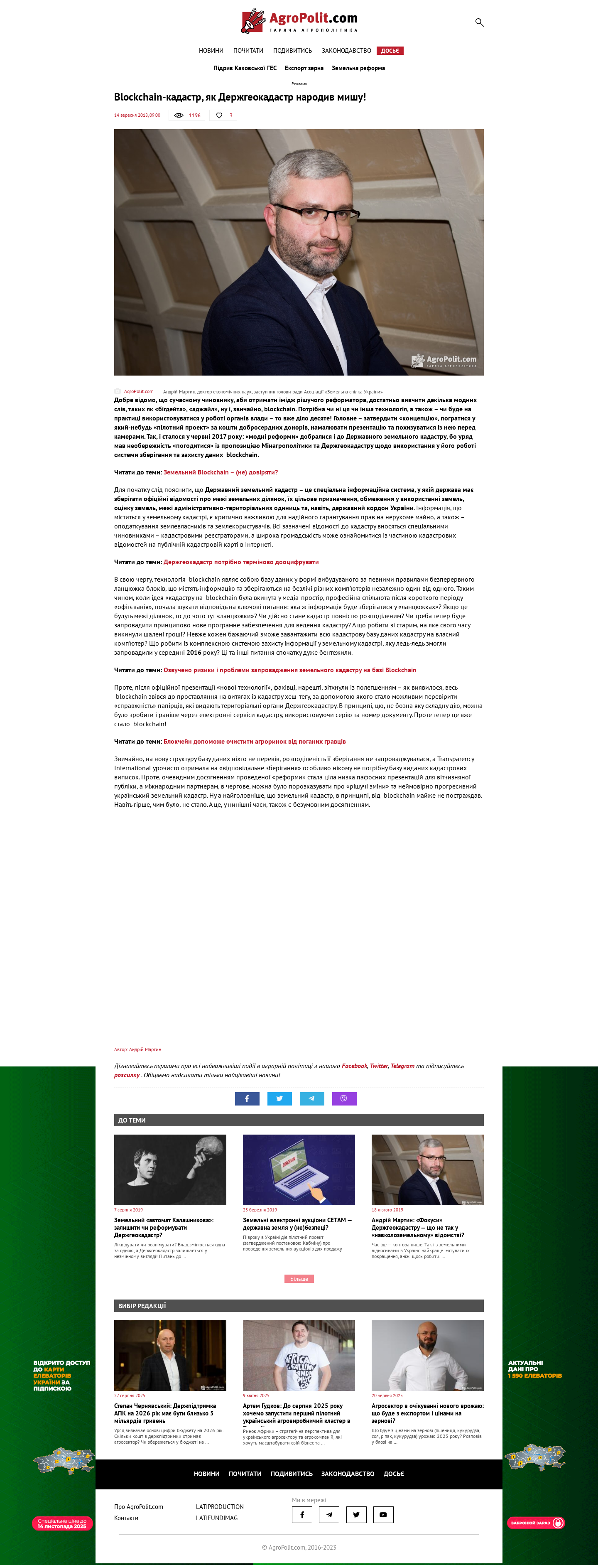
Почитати (248, 50)
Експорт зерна (304, 70)
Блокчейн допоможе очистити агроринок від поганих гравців (255, 745)
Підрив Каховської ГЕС (243, 70)
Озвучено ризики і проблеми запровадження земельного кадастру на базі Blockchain (290, 674)
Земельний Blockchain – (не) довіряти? (221, 476)
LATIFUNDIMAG (217, 1519)
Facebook (354, 1069)
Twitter (379, 1069)
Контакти (126, 1519)
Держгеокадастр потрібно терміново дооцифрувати (241, 566)
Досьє (390, 50)
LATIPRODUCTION (220, 1508)
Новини (211, 50)
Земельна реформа (360, 70)
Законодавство (346, 50)
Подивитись (292, 50)
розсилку (127, 1078)
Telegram (402, 1069)
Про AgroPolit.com (138, 1508)
